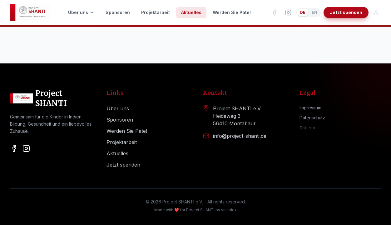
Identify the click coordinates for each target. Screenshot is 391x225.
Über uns (81, 12)
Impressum (310, 107)
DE (302, 12)
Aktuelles (191, 12)
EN (314, 12)
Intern (307, 128)
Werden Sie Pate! (232, 12)
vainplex (229, 210)
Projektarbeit (155, 12)
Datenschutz (312, 117)
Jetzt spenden (346, 12)
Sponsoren (118, 12)
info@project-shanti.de (239, 136)
